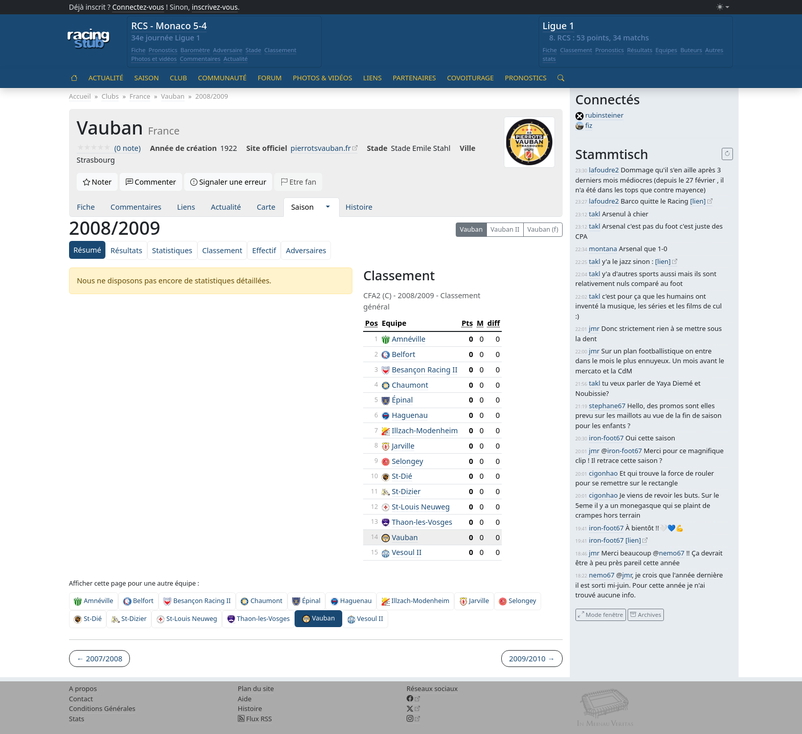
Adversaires (306, 250)
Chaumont (410, 385)
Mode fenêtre (600, 614)
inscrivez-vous (215, 7)
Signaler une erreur (228, 182)
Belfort (403, 354)
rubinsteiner (604, 115)
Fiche (138, 50)
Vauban (471, 229)
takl (594, 213)
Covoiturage (470, 77)
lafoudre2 (604, 169)
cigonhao (603, 473)
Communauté (222, 77)
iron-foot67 (606, 437)
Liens (372, 77)
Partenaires (414, 77)
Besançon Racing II (424, 369)
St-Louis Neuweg (421, 506)
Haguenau (410, 415)
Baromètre (195, 50)
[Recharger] (727, 154)
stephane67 (607, 405)
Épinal (402, 400)
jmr (594, 328)
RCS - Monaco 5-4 (169, 25)
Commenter (151, 182)
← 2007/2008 (99, 658)
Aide (245, 698)
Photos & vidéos (322, 77)
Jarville (403, 446)
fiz (588, 125)
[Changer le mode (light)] (722, 7)
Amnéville (409, 339)
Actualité (236, 58)
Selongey (407, 461)
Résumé (87, 250)
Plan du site (256, 688)
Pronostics (162, 50)
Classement (280, 50)
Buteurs (691, 50)
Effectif (264, 250)
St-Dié (402, 476)
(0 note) (109, 148)
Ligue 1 (558, 25)
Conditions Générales (102, 708)
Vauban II (505, 229)
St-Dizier (406, 491)
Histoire (359, 207)
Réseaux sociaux (432, 688)
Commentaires (200, 58)
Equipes (666, 50)
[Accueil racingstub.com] (88, 39)
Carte (266, 207)
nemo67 (671, 553)
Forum (270, 77)
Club (178, 77)
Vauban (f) (542, 229)
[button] (328, 207)
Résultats (640, 50)
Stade (253, 50)
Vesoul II (406, 552)
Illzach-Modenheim (425, 430)
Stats (76, 718)
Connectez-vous (138, 7)
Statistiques (172, 250)
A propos (83, 688)
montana (603, 248)
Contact (81, 698)
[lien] (698, 201)
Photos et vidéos (153, 58)
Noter (97, 182)
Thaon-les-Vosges (422, 522)
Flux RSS (255, 718)
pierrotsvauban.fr (321, 148)
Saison (147, 77)
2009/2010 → (531, 658)
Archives (645, 614)
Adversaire (228, 50)
